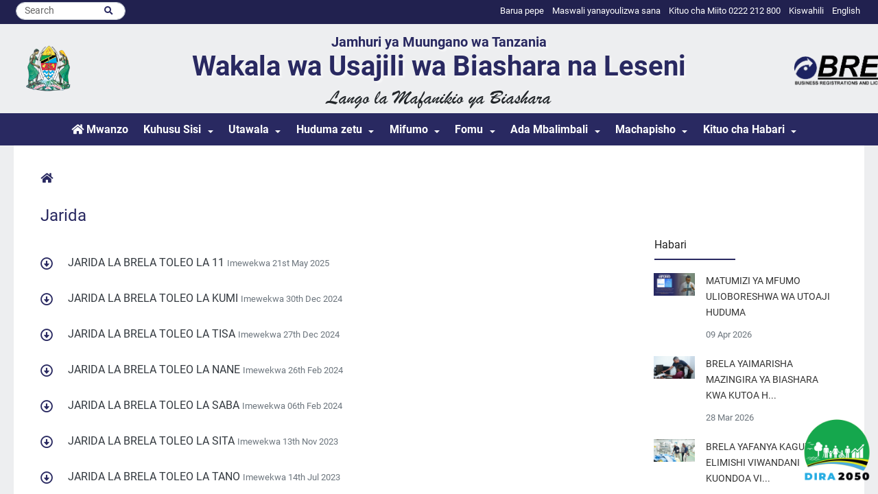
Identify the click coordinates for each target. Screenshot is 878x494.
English (846, 10)
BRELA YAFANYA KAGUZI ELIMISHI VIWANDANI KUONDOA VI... (759, 462)
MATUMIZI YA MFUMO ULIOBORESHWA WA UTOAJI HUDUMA (768, 296)
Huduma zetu (329, 129)
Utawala (248, 129)
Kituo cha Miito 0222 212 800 (725, 10)
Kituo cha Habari (744, 129)
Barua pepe (522, 10)
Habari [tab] (670, 244)
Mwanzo (99, 129)
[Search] (71, 11)
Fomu (469, 129)
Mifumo (409, 129)
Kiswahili (806, 10)
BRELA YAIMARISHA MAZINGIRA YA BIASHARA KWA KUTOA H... (762, 379)
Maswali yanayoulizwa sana (606, 10)
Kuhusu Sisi (172, 129)
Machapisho (645, 129)
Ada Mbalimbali (549, 129)
